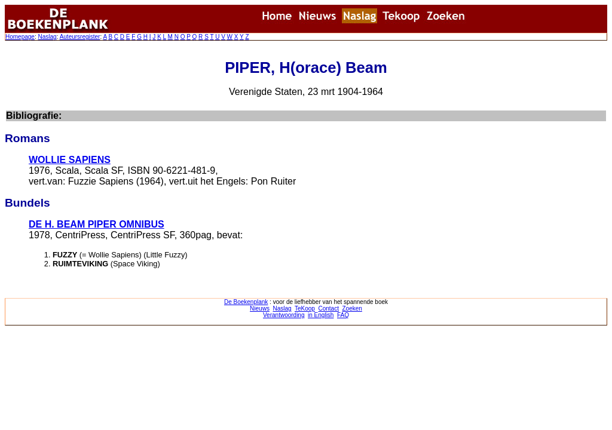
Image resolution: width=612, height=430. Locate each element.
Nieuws (260, 308)
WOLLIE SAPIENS (70, 160)
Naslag (47, 36)
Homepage (20, 36)
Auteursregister (80, 36)
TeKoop (305, 308)
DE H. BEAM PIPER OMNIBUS (96, 224)
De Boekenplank (246, 302)
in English (320, 315)
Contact (328, 308)
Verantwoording (284, 315)
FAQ (343, 315)
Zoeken (352, 308)
